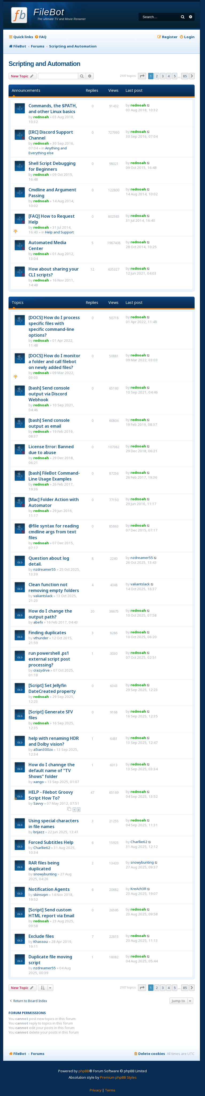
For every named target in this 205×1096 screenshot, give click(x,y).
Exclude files (41, 936)
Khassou (40, 941)
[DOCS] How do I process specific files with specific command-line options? (54, 326)
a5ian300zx (43, 749)
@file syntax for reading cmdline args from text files (54, 532)
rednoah (41, 116)
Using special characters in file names (54, 823)
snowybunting (45, 874)
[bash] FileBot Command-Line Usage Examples (54, 476)
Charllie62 (41, 847)
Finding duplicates (47, 633)
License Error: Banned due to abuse (51, 449)
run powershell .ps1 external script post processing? (49, 659)
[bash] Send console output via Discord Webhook (49, 394)
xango (38, 781)
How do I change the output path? (50, 614)
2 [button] (157, 76)
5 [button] (175, 76)
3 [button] (163, 76)
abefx (38, 622)
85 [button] (185, 76)
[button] (142, 76)
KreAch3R (138, 888)
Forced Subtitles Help (51, 842)
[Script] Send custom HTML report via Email (51, 913)
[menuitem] (40, 37)
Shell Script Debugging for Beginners (52, 166)
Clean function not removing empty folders (54, 587)
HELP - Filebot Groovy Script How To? (51, 795)
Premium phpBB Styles (118, 1077)
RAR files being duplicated (44, 866)
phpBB (83, 1071)
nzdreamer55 (44, 569)
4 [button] (169, 76)
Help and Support (59, 232)
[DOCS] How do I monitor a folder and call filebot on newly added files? (54, 361)
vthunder (40, 638)
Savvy (38, 803)
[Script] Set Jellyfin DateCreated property (52, 688)
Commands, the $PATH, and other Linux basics (53, 108)
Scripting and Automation (44, 63)
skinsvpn (40, 894)
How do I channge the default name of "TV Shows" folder (52, 770)
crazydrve (41, 670)
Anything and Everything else (48, 150)
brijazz (38, 831)
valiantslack (43, 595)
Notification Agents (49, 889)
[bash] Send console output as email (49, 423)
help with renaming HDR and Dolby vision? (54, 741)
